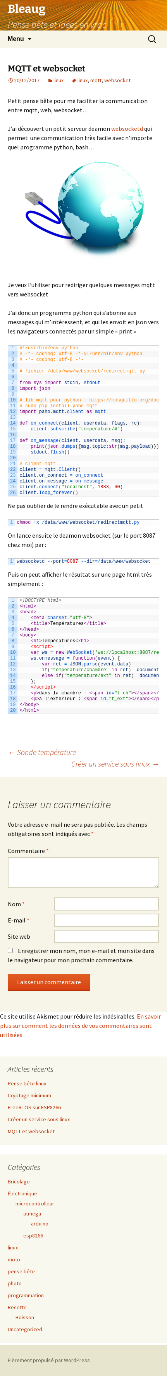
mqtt (96, 80)
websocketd (127, 128)
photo (15, 1283)
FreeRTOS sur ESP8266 (34, 1107)
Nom (16, 904)
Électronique (22, 1193)
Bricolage (19, 1181)
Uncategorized (25, 1329)
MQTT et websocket (31, 1131)
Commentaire (28, 851)
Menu (16, 39)
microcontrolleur (34, 1203)
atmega (32, 1213)
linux (58, 80)
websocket (117, 80)
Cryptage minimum (29, 1095)
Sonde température (42, 752)
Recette (17, 1307)
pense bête (21, 1271)
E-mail (18, 920)
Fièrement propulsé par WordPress (49, 1360)
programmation (26, 1295)
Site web (19, 936)
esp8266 (33, 1235)
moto (14, 1259)
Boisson (24, 1317)
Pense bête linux (27, 1083)
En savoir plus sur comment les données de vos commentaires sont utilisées (80, 1025)
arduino (39, 1223)
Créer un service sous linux (115, 763)
